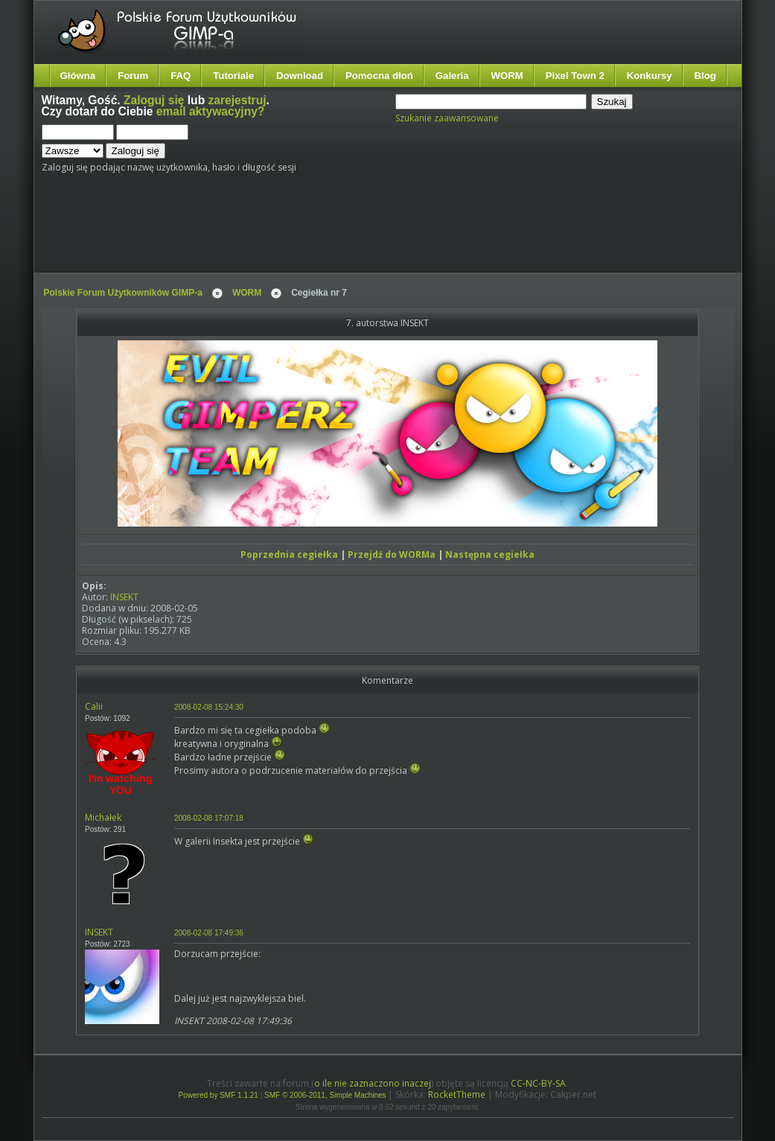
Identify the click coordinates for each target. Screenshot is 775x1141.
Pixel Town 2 (575, 75)
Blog (705, 75)
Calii (94, 706)
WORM (507, 75)
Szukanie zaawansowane (447, 118)
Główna (78, 75)
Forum (133, 75)
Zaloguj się (154, 100)
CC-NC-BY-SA (538, 1083)
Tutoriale (233, 75)
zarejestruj (237, 100)
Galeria (452, 75)
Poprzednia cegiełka (289, 554)
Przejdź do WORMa (392, 554)
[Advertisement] (321, 228)
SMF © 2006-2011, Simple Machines (325, 1095)
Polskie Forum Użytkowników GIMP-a (123, 292)
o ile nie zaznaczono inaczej (372, 1083)
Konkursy (649, 75)
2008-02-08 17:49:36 (208, 933)
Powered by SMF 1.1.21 (218, 1095)
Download (299, 75)
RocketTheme (456, 1094)
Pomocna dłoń (379, 75)
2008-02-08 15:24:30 (208, 707)
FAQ (180, 75)
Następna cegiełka (490, 554)
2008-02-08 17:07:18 (208, 818)
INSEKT (124, 597)
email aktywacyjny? (210, 111)
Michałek (103, 817)
